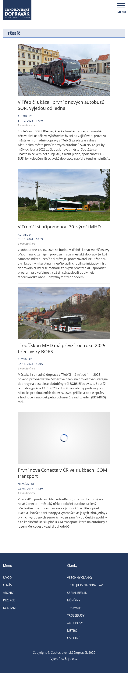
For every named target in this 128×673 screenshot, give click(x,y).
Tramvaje (74, 608)
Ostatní (73, 638)
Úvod (7, 577)
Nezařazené (26, 484)
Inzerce (9, 600)
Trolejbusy (75, 615)
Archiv (8, 593)
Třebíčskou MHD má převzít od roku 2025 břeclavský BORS (61, 348)
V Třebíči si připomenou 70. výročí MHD (59, 226)
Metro (72, 630)
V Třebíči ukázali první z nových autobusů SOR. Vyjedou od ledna (61, 105)
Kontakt (10, 608)
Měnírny (73, 600)
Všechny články (79, 577)
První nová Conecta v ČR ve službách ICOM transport (62, 473)
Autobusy (25, 116)
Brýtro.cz (71, 659)
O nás (7, 585)
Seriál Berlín (77, 593)
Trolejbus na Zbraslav (85, 585)
